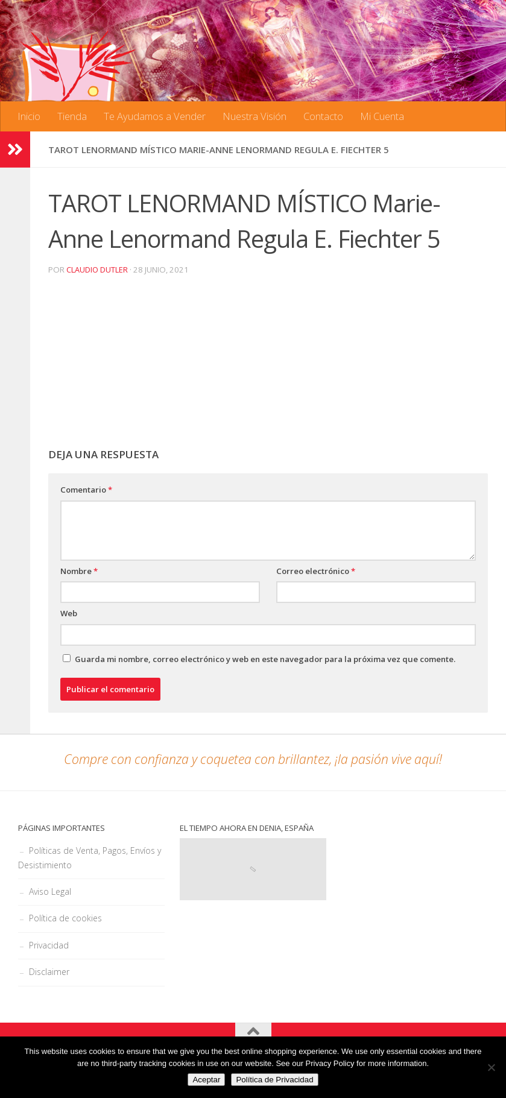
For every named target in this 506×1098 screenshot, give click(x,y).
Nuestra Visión (254, 116)
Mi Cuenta (382, 116)
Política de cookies (65, 918)
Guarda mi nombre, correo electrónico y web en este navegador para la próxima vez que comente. (265, 659)
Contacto (323, 116)
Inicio (28, 116)
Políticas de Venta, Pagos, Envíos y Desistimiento (89, 858)
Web (68, 613)
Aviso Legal (50, 891)
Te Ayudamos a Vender (155, 116)
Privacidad (49, 945)
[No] (491, 1067)
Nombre (79, 571)
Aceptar (206, 1079)
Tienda (72, 116)
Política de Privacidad (274, 1079)
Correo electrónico (315, 571)
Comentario (86, 489)
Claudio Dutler (97, 269)
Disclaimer (49, 971)
